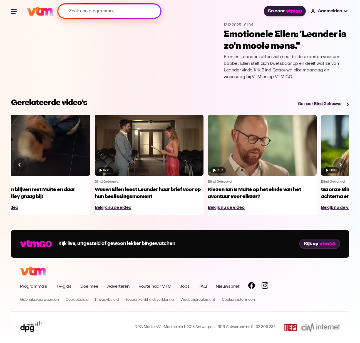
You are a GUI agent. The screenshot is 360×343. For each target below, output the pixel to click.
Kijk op (319, 244)
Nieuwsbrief (227, 286)
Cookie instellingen (238, 300)
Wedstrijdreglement (197, 300)
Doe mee (89, 286)
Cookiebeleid (77, 300)
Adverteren (118, 286)
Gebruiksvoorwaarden (39, 300)
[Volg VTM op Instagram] (265, 286)
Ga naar (285, 11)
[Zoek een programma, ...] (109, 11)
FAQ (202, 286)
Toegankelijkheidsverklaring (149, 300)
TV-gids (63, 286)
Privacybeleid (107, 300)
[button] (329, 11)
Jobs (185, 286)
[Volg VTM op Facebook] (251, 286)
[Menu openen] (14, 11)
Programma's (33, 286)
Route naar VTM (155, 286)
